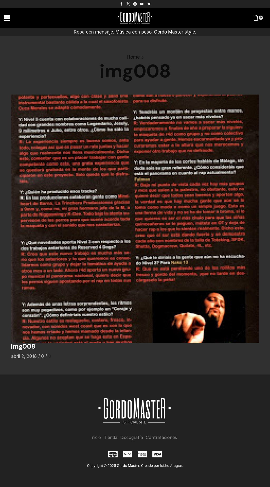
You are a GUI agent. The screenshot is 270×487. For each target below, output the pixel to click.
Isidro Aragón (171, 465)
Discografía (131, 437)
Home (133, 57)
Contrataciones (161, 437)
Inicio (95, 437)
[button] (7, 18)
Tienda (110, 437)
